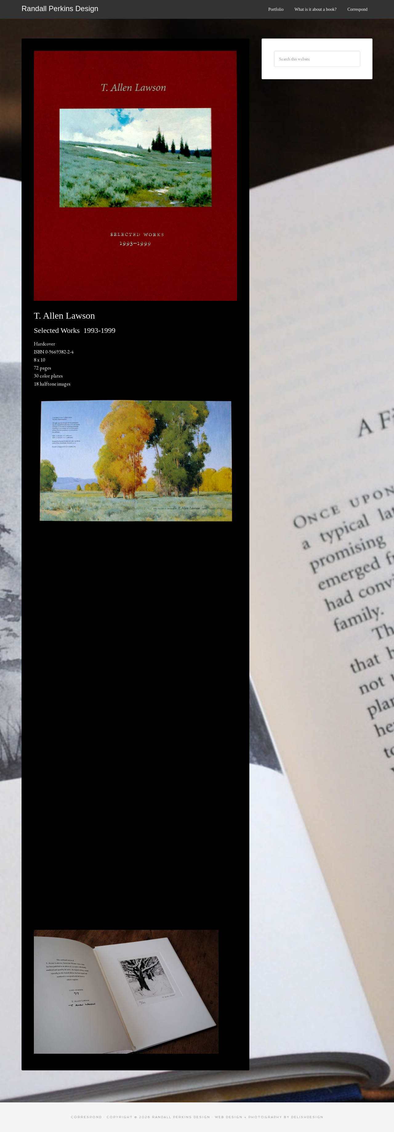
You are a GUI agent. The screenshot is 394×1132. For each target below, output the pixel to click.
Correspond (86, 1117)
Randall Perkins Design (60, 8)
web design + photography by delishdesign (269, 1117)
